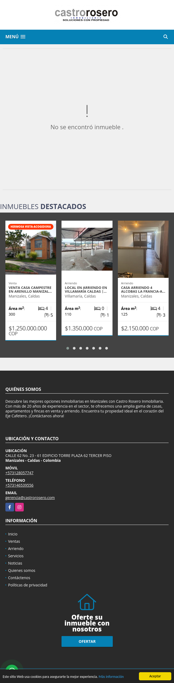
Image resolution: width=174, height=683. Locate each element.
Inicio (13, 534)
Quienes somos (21, 570)
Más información (111, 677)
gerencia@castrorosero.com (30, 497)
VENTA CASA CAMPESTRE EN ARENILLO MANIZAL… (30, 289)
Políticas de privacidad (27, 585)
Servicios (15, 555)
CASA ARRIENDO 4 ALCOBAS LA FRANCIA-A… (143, 289)
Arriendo (15, 548)
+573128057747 (19, 472)
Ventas (14, 541)
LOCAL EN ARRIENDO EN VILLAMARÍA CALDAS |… (86, 289)
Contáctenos (19, 577)
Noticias (15, 563)
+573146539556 (19, 485)
